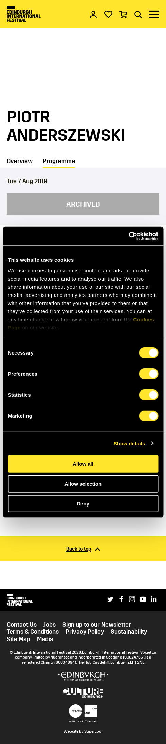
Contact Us (22, 624)
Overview (20, 161)
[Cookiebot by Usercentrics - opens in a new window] (128, 235)
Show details (129, 443)
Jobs (49, 624)
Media (45, 639)
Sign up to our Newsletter (96, 624)
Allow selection (83, 484)
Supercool (93, 731)
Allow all (83, 464)
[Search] (138, 14)
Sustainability (129, 631)
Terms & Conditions (33, 631)
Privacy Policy (85, 631)
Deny (83, 504)
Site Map (18, 639)
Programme (59, 161)
